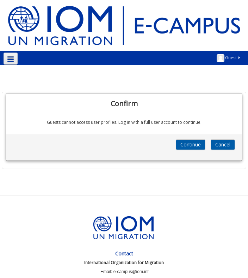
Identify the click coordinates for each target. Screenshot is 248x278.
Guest (229, 58)
